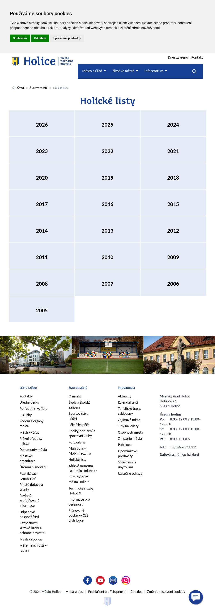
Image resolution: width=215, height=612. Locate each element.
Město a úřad (28, 387)
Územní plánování (32, 467)
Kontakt (197, 57)
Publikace (125, 444)
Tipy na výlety (128, 426)
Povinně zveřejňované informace (29, 500)
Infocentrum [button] (154, 71)
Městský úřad (29, 432)
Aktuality (124, 396)
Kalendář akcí (128, 402)
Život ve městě (39, 88)
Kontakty (26, 396)
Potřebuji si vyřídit (33, 408)
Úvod (20, 88)
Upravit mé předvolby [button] (67, 38)
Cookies (136, 591)
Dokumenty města (33, 449)
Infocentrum (126, 387)
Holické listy (77, 459)
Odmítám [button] (40, 38)
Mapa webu (74, 591)
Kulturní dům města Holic (78, 479)
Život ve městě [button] (123, 71)
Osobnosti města (130, 432)
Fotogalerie (77, 442)
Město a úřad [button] (92, 71)
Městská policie (31, 539)
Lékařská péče (79, 425)
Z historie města (130, 438)
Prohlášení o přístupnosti (107, 591)
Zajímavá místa (129, 420)
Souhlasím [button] (20, 38)
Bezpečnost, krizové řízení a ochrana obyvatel (32, 528)
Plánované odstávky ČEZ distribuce (78, 515)
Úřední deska (29, 402)
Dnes (178, 57)
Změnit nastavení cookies (166, 591)
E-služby (25, 415)
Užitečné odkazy (130, 473)
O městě (75, 396)
